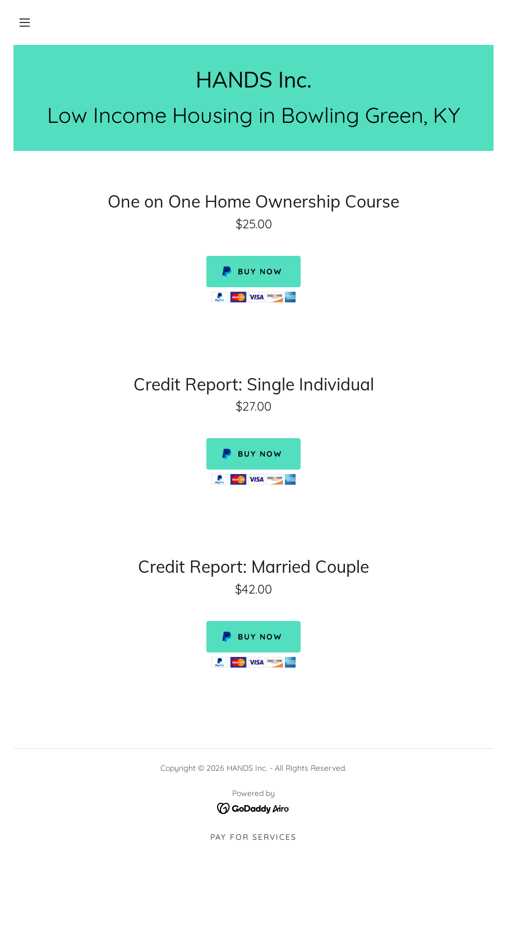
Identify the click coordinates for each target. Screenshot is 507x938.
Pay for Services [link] (253, 837)
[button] (24, 22)
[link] (253, 84)
